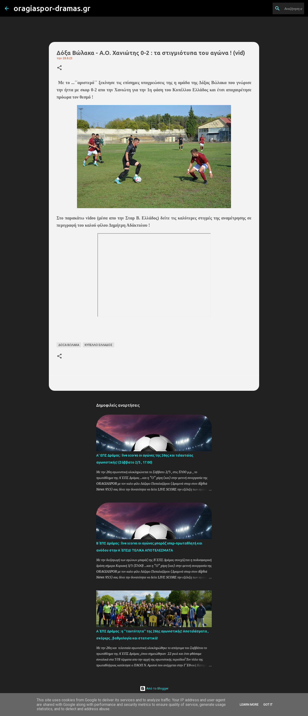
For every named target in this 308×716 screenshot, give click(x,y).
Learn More (249, 704)
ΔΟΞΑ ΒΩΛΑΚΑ (68, 344)
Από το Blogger (154, 688)
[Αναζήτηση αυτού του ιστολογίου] (279, 8)
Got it (267, 704)
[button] (59, 68)
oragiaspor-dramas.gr (51, 8)
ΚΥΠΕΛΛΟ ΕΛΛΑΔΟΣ (98, 344)
